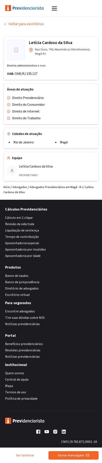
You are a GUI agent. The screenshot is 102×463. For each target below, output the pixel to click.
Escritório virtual (17, 295)
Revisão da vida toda (19, 224)
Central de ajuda (16, 379)
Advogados (20, 187)
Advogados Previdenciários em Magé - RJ (56, 187)
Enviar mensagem (73, 455)
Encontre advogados (20, 311)
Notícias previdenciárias (22, 324)
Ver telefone (25, 455)
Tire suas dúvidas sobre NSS (25, 318)
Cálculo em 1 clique (19, 218)
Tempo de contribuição (22, 237)
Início (6, 187)
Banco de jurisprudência (22, 282)
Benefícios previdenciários (24, 344)
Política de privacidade (21, 399)
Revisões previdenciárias (22, 350)
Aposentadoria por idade (23, 256)
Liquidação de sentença (22, 230)
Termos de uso (15, 392)
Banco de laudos (16, 276)
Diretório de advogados (22, 288)
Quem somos (14, 373)
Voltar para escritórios (23, 24)
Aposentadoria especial (22, 243)
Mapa (9, 386)
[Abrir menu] (54, 8)
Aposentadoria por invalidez (25, 249)
